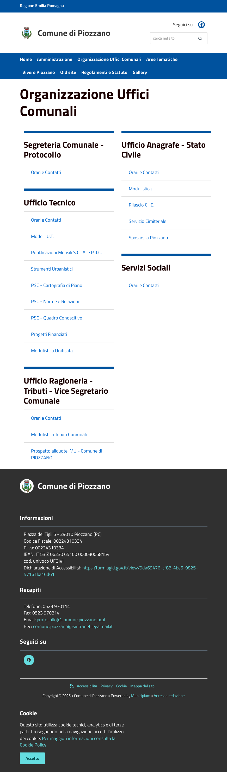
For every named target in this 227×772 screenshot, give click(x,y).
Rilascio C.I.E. (141, 204)
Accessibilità (87, 686)
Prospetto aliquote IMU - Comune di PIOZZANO (66, 454)
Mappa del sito (142, 686)
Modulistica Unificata (52, 350)
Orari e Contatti (46, 172)
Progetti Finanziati (49, 334)
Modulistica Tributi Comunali (59, 434)
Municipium (140, 696)
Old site (68, 72)
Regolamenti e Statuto (104, 72)
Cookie (121, 686)
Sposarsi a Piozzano (148, 237)
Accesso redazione (169, 696)
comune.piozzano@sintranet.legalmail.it (73, 626)
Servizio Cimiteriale (147, 221)
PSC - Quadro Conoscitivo (56, 317)
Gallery (140, 72)
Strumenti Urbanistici (52, 268)
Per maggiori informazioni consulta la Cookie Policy (67, 742)
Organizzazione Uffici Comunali (109, 59)
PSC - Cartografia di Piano (56, 285)
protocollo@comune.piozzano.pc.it (71, 619)
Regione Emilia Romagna (42, 5)
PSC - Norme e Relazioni (55, 301)
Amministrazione (54, 59)
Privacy (107, 686)
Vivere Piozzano (38, 72)
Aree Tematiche (161, 59)
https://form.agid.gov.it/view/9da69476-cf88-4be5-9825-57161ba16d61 (111, 571)
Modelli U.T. (42, 236)
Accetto (32, 758)
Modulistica (140, 188)
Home (26, 59)
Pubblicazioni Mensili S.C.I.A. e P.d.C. (66, 252)
